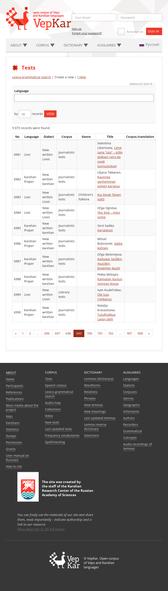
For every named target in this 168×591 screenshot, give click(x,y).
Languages (131, 379)
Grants (11, 449)
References (14, 392)
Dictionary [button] (76, 45)
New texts (52, 422)
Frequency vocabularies (62, 435)
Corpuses (130, 392)
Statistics (12, 429)
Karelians (13, 423)
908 (140, 333)
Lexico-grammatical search (31, 77)
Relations (91, 392)
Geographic (131, 405)
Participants (14, 386)
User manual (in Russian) (17, 457)
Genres (128, 398)
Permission (14, 442)
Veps (9, 416)
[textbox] (18, 98)
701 (100, 333)
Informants (131, 411)
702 (110, 333)
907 (129, 333)
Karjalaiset (105, 230)
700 (89, 333)
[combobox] (84, 98)
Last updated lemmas (100, 418)
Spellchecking (55, 442)
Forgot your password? (87, 33)
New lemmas (93, 405)
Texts (48, 379)
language (21, 91)
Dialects (129, 385)
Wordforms (92, 385)
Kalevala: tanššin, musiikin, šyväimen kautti (110, 263)
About (11, 373)
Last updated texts (58, 429)
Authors (129, 418)
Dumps (11, 436)
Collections (53, 409)
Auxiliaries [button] (109, 45)
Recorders (130, 424)
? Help (81, 77)
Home (10, 379)
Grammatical (132, 431)
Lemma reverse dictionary (95, 426)
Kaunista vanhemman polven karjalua (108, 181)
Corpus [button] (45, 45)
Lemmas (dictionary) (98, 379)
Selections (91, 435)
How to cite (14, 466)
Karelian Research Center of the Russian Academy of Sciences (67, 490)
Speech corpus (56, 385)
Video (49, 416)
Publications (15, 399)
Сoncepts (130, 438)
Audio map (53, 403)
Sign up (77, 29)
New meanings (95, 411)
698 (68, 333)
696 (47, 333)
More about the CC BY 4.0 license (41, 529)
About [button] (18, 45)
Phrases (90, 398)
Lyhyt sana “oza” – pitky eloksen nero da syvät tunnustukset (110, 157)
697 (57, 333)
